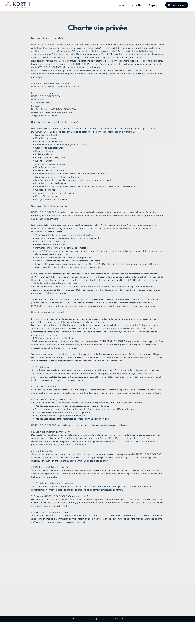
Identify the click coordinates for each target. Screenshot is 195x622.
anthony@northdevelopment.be (56, 112)
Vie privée (92, 619)
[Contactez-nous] (176, 5)
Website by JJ (118, 619)
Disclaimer (108, 619)
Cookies (100, 619)
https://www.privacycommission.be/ (66, 521)
